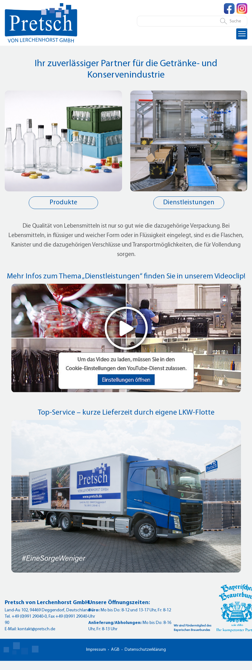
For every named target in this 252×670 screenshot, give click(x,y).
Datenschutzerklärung (145, 649)
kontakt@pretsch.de (36, 629)
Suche (235, 21)
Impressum (96, 649)
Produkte (63, 202)
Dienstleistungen (188, 202)
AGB (115, 649)
